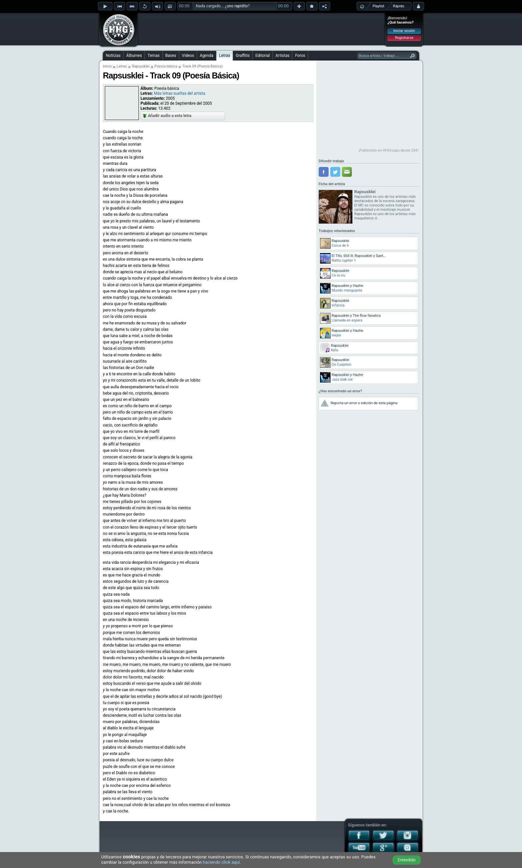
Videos (188, 55)
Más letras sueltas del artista (179, 93)
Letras (224, 55)
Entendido (407, 860)
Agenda (206, 55)
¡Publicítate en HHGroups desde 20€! (388, 150)
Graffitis (243, 55)
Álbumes (134, 55)
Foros (300, 55)
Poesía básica (165, 66)
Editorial (262, 55)
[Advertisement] (261, 29)
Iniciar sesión (404, 31)
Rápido (398, 6)
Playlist (378, 6)
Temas (153, 55)
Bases (170, 55)
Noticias (113, 55)
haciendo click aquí (221, 862)
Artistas (283, 55)
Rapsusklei (140, 66)
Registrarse (404, 38)
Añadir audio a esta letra (169, 115)
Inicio (107, 66)
